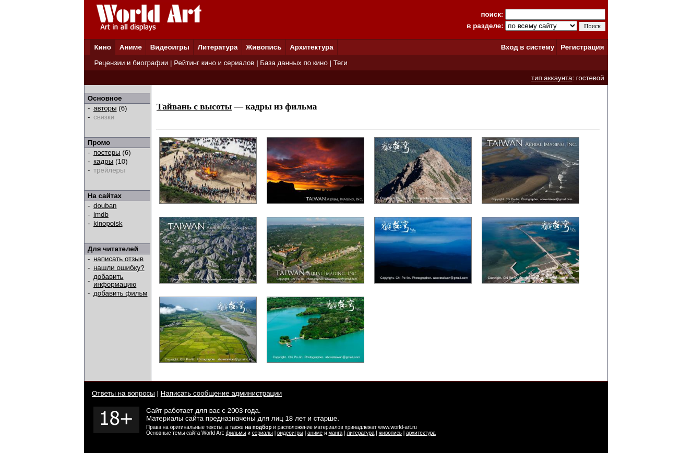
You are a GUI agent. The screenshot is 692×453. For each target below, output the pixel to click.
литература (360, 433)
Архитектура (311, 47)
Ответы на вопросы (123, 393)
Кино (102, 47)
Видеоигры (169, 47)
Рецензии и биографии (131, 63)
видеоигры (290, 433)
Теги (340, 63)
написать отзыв (118, 259)
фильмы (236, 433)
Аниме (131, 47)
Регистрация (582, 47)
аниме (315, 433)
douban (104, 206)
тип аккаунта (551, 78)
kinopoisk (108, 223)
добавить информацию (114, 280)
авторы (105, 108)
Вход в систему (527, 47)
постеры (107, 152)
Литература (218, 47)
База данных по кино (293, 63)
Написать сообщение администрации (221, 393)
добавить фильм (120, 293)
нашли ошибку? (119, 268)
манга (335, 433)
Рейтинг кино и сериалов (214, 63)
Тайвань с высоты (194, 107)
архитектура (421, 433)
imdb (101, 214)
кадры (103, 161)
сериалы (262, 433)
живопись (390, 433)
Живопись (263, 47)
